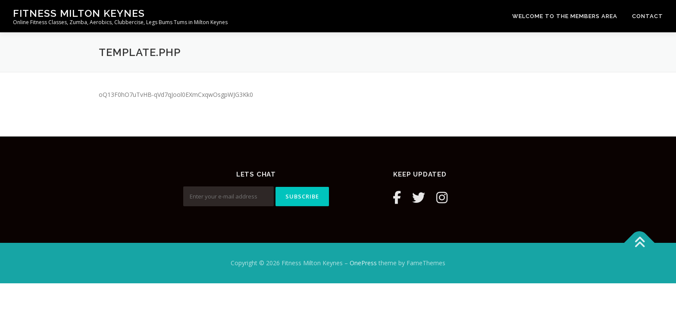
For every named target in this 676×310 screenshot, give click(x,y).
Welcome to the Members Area (564, 16)
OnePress (363, 263)
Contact (647, 16)
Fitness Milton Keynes (79, 13)
